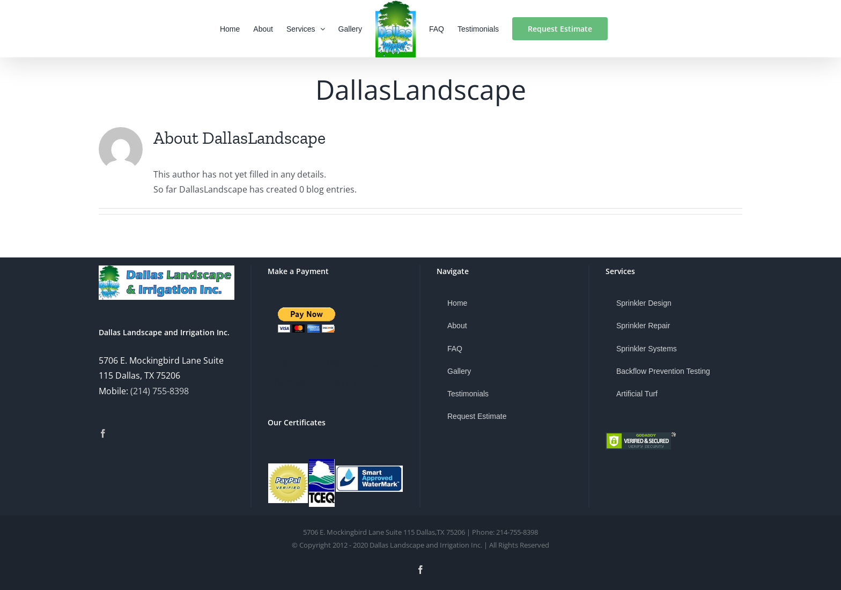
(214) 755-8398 (159, 391)
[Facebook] (103, 433)
